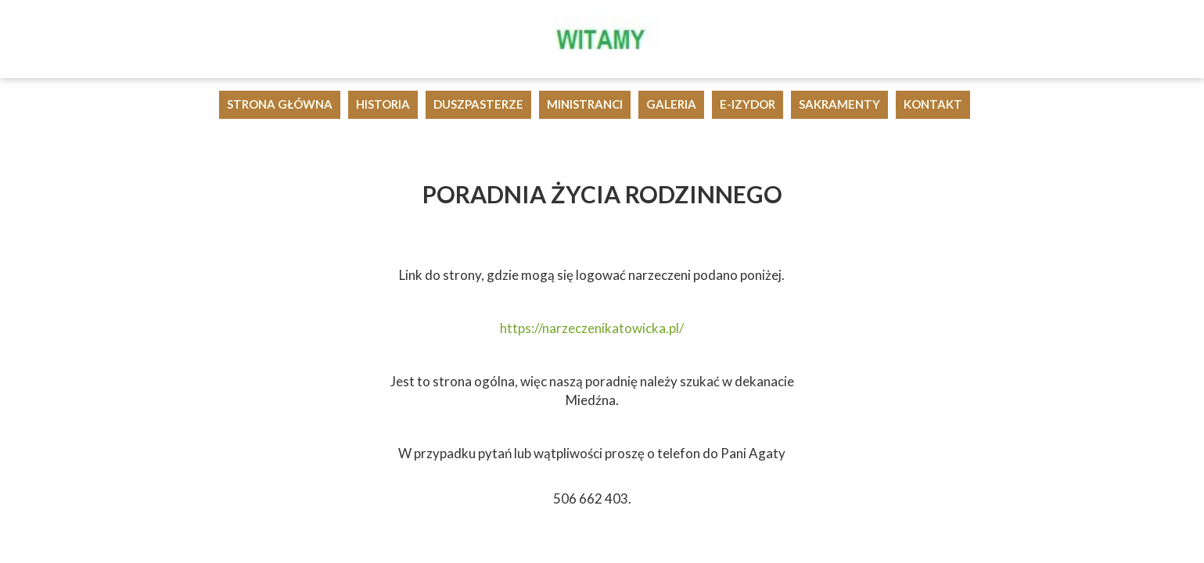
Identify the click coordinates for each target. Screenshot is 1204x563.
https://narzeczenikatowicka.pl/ (592, 328)
